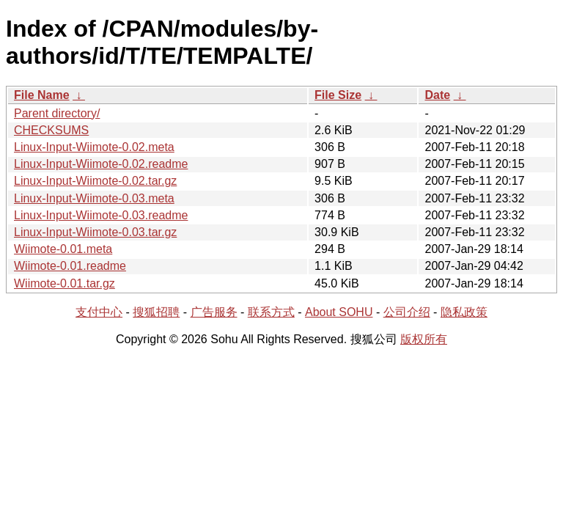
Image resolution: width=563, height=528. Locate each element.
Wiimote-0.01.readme (70, 266)
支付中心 (99, 312)
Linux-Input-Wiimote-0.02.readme (101, 164)
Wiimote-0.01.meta (63, 249)
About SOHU (338, 312)
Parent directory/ (57, 113)
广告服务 (214, 312)
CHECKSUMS (51, 130)
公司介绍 (406, 312)
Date (437, 95)
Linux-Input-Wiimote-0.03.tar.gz (95, 232)
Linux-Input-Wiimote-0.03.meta (94, 198)
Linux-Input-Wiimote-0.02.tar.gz (95, 181)
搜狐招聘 (156, 312)
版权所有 (423, 339)
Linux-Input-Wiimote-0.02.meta (94, 147)
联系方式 (271, 312)
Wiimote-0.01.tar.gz (64, 283)
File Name (42, 95)
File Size (337, 95)
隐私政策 (464, 312)
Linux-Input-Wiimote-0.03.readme (101, 215)
